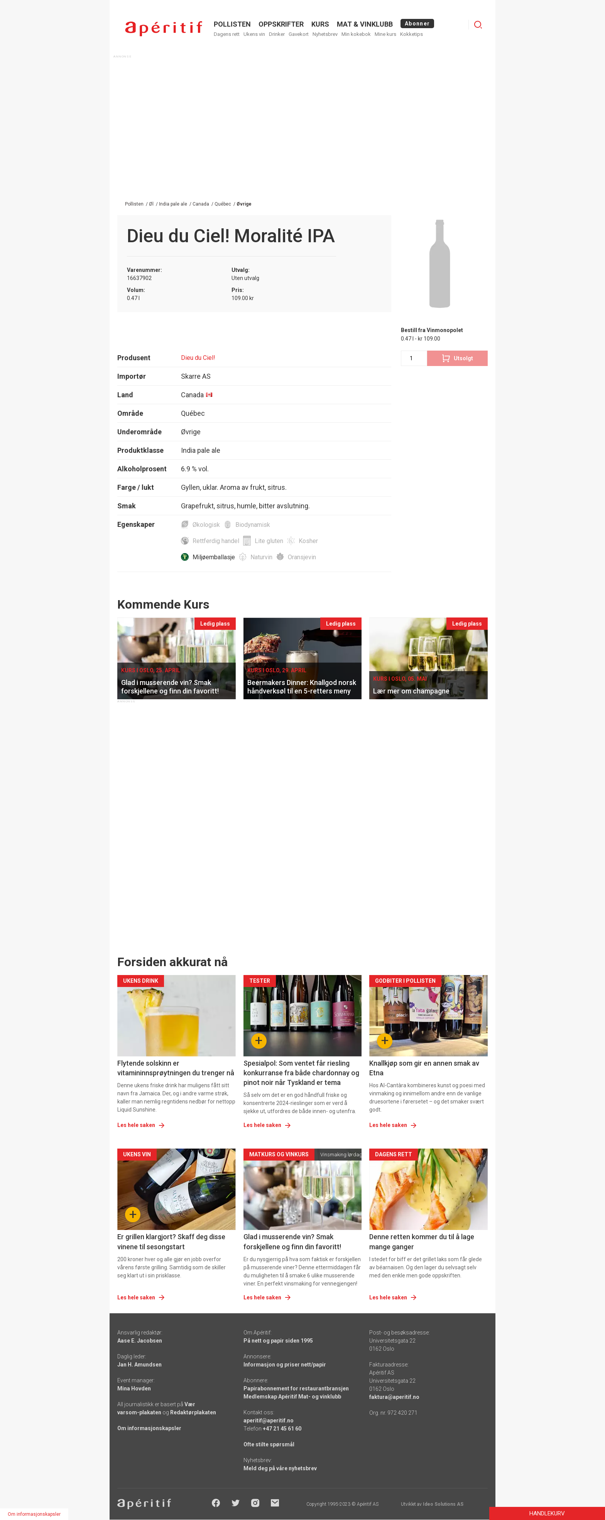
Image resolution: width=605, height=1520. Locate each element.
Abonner (417, 23)
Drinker (277, 34)
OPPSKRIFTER (281, 24)
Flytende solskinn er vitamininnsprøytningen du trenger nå (175, 1068)
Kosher (308, 541)
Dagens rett (227, 34)
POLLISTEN (232, 24)
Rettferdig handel (216, 541)
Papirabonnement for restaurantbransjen (296, 1388)
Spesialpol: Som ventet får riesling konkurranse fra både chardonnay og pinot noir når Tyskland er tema (301, 1072)
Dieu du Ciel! (198, 357)
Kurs (320, 24)
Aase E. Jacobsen (139, 1341)
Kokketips (411, 34)
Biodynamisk (252, 524)
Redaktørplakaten (193, 1412)
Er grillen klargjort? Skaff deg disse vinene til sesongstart (171, 1241)
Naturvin (261, 557)
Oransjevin (302, 557)
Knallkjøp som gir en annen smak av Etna (424, 1068)
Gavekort (299, 34)
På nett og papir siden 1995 (278, 1341)
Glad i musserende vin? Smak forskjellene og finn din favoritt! (292, 1241)
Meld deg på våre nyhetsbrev (280, 1468)
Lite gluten (269, 541)
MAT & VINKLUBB (365, 24)
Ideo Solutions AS (443, 1504)
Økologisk (206, 524)
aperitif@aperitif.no (268, 1420)
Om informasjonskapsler (149, 1428)
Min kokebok (356, 34)
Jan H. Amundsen (139, 1364)
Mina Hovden (134, 1388)
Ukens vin (254, 34)
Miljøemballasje (214, 557)
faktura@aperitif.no (394, 1397)
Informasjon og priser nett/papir (284, 1364)
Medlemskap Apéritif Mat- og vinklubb (292, 1396)
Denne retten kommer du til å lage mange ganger (421, 1241)
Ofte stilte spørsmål (268, 1444)
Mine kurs (385, 34)
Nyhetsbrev (325, 34)
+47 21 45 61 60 (282, 1429)
